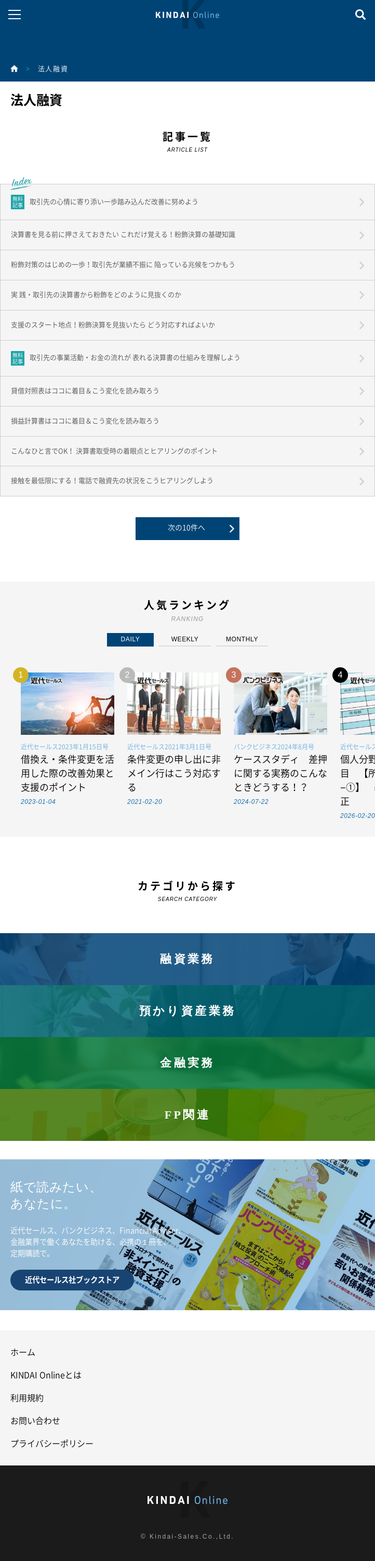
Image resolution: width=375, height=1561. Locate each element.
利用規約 (27, 1398)
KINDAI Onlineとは (46, 1375)
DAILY (130, 639)
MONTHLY (242, 639)
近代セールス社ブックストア (72, 1280)
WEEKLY (185, 639)
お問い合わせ (35, 1421)
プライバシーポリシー (51, 1443)
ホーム (22, 1352)
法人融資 (53, 68)
